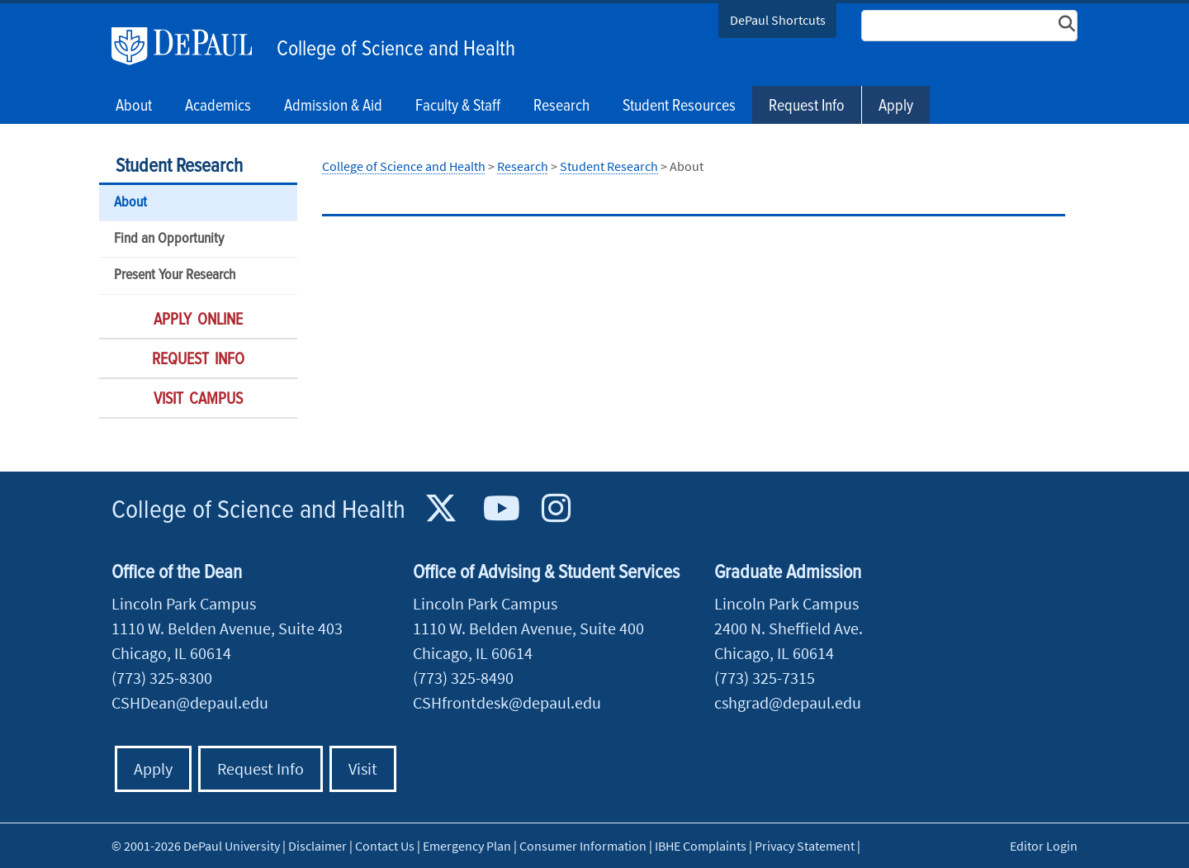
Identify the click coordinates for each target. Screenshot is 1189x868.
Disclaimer (317, 845)
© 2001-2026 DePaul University (195, 845)
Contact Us (384, 845)
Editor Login (1044, 845)
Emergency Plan (467, 845)
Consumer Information (583, 845)
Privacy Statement (805, 845)
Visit (362, 768)
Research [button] (561, 106)
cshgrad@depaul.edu (787, 702)
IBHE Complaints (700, 845)
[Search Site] (969, 25)
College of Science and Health (396, 50)
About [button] (134, 106)
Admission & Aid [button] (333, 106)
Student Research (179, 166)
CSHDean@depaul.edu (189, 702)
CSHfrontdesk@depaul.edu (507, 702)
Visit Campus (198, 399)
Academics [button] (218, 106)
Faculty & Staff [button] (457, 106)
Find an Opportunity (169, 239)
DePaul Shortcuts (778, 20)
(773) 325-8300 (161, 677)
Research (522, 166)
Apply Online (198, 320)
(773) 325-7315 (764, 677)
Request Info (807, 106)
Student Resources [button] (679, 106)
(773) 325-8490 (463, 677)
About (130, 202)
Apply (896, 106)
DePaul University (189, 46)
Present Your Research (174, 275)
